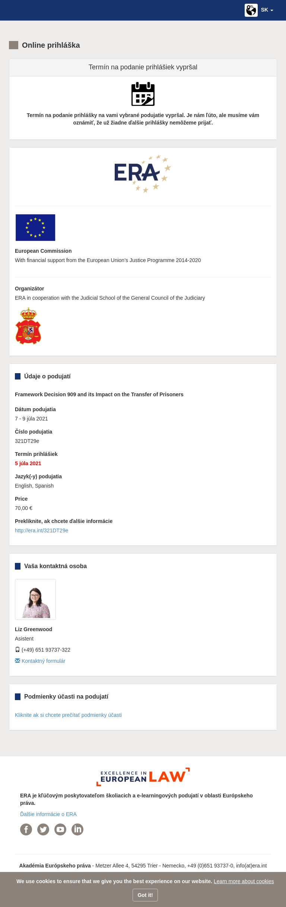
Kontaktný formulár (40, 661)
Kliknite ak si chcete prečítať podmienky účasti (68, 715)
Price (21, 499)
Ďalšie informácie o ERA (48, 814)
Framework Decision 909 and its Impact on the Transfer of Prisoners (99, 394)
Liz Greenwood (33, 629)
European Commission (43, 251)
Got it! (145, 895)
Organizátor (29, 289)
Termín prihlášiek (36, 454)
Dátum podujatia (35, 409)
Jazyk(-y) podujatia (38, 476)
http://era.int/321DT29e (41, 530)
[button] (259, 10)
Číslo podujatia (33, 432)
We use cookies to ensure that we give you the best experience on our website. (114, 881)
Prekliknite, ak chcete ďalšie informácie (63, 521)
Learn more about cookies (244, 881)
